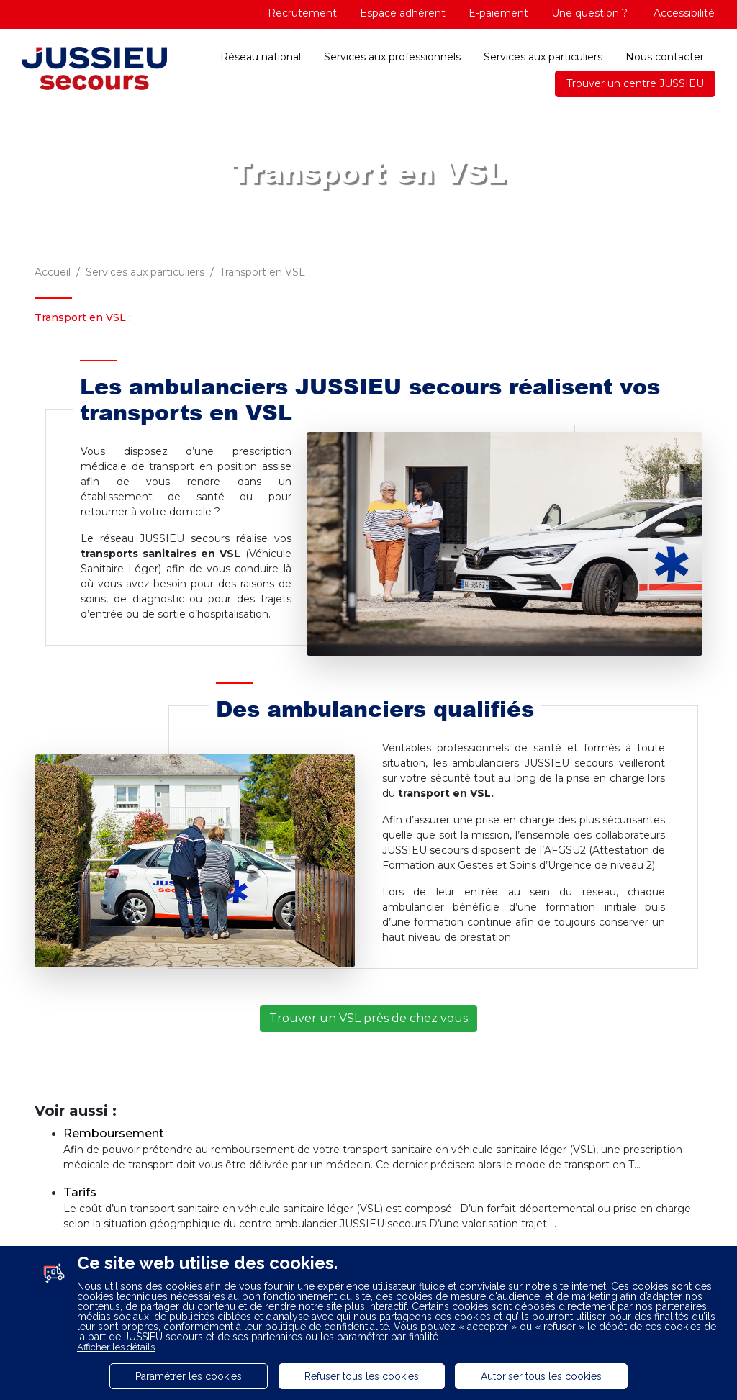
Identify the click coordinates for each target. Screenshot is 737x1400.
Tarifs (79, 1192)
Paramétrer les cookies (188, 1376)
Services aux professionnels (392, 56)
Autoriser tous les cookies (541, 1376)
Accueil (53, 272)
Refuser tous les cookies (361, 1376)
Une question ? (589, 12)
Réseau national (260, 56)
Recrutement (302, 12)
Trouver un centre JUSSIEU (635, 83)
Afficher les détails (116, 1347)
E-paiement (498, 12)
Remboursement (113, 1133)
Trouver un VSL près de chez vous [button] (368, 1018)
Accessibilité (683, 12)
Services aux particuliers (543, 56)
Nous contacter (664, 56)
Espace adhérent (403, 12)
